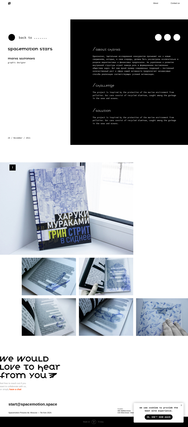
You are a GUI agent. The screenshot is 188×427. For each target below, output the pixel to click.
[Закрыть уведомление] (181, 405)
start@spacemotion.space (33, 404)
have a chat (15, 389)
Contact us (175, 3)
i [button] (12, 167)
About (155, 3)
